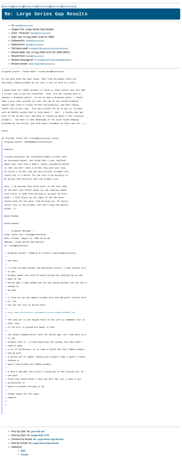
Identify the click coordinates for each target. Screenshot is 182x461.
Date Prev (7, 6)
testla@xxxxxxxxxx (35, 41)
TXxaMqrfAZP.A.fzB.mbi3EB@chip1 (52, 60)
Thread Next (44, 6)
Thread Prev (30, 6)
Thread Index (69, 6)
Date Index (56, 6)
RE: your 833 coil (35, 431)
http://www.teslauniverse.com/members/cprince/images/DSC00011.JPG (41, 312)
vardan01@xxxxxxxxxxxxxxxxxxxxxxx (49, 48)
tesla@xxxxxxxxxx (24, 25)
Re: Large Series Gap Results (48, 439)
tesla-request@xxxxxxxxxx (41, 64)
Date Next (18, 6)
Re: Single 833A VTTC (38, 435)
